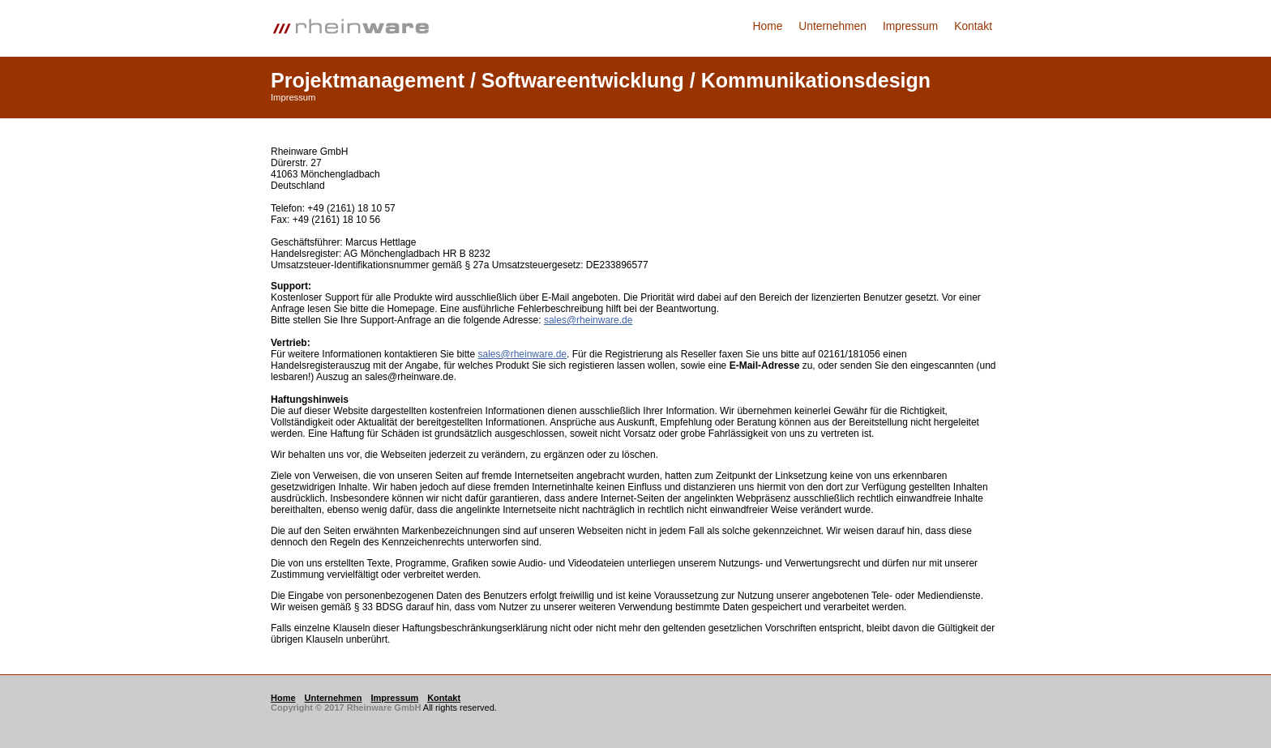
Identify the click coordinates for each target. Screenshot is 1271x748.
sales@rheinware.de (588, 320)
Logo (360, 28)
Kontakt (973, 26)
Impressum (910, 26)
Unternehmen (832, 26)
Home (768, 26)
